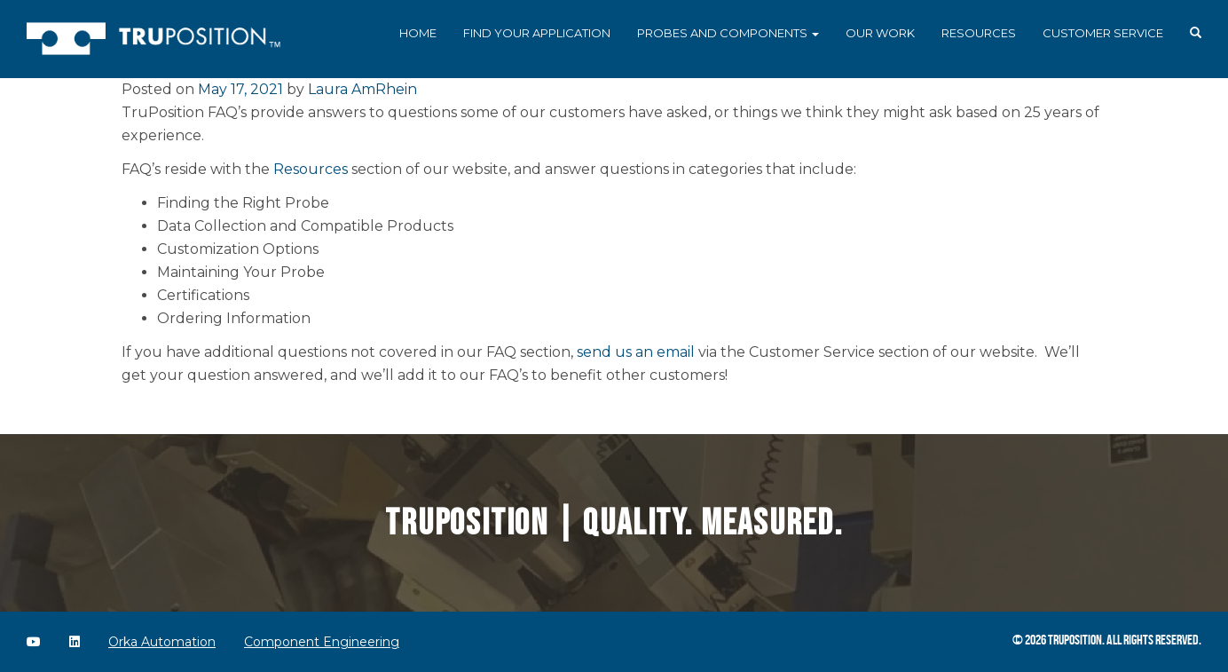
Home (418, 33)
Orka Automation (162, 642)
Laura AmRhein (362, 89)
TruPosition (1075, 639)
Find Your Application (536, 33)
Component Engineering (321, 642)
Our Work (880, 33)
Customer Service (1103, 33)
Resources (978, 33)
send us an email (636, 352)
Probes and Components (728, 33)
